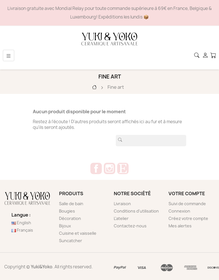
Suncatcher (70, 240)
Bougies (67, 211)
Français (22, 230)
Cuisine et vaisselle (77, 233)
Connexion (179, 211)
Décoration (70, 218)
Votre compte (187, 193)
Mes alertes (180, 225)
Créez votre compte (188, 218)
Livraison (122, 203)
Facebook (96, 168)
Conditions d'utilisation (136, 211)
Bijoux (65, 225)
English (21, 222)
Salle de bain (71, 203)
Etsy (123, 168)
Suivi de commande (187, 203)
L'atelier (121, 218)
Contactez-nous (130, 225)
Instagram (109, 168)
